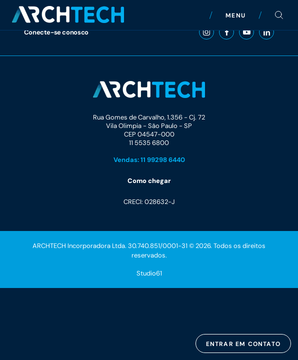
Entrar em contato (243, 344)
